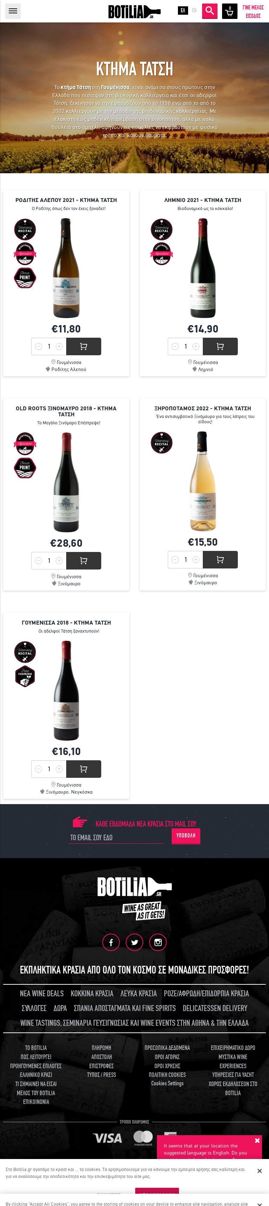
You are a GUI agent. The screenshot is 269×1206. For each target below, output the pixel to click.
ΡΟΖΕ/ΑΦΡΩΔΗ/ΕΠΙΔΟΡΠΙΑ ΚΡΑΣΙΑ (206, 993)
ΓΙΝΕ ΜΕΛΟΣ (253, 8)
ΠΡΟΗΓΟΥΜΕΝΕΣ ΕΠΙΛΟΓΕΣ (36, 1066)
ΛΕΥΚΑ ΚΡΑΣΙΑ (138, 993)
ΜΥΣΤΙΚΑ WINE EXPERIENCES (233, 1061)
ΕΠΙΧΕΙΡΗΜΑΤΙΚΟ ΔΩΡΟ (233, 1048)
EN (194, 10)
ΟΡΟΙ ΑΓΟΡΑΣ (167, 1057)
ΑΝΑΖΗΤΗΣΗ (210, 11)
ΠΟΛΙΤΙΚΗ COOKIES (167, 1075)
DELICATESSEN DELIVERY (215, 1008)
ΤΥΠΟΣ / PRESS (101, 1075)
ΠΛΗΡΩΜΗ (101, 1048)
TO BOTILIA (36, 1048)
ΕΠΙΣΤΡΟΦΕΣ (101, 1066)
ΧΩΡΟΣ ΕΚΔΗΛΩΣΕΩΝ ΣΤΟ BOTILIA (233, 1088)
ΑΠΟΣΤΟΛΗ (101, 1057)
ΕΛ (183, 10)
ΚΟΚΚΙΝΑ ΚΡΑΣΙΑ (92, 993)
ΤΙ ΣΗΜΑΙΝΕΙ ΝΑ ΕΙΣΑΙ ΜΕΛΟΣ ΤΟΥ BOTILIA (36, 1088)
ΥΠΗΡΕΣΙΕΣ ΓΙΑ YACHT (233, 1075)
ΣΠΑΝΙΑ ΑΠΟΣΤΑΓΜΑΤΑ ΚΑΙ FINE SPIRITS (125, 1008)
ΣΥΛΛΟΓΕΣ (34, 1008)
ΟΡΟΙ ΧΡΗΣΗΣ (167, 1066)
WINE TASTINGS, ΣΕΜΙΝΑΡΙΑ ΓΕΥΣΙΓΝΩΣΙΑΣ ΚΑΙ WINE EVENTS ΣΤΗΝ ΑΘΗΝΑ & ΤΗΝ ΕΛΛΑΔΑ (134, 1023)
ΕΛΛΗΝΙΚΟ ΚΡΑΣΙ (36, 1075)
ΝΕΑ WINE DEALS (42, 993)
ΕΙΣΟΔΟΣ (253, 16)
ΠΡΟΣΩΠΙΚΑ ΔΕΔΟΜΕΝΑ (167, 1048)
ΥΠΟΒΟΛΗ (186, 836)
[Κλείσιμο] (259, 1171)
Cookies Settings (167, 1083)
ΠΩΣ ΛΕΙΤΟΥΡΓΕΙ (36, 1057)
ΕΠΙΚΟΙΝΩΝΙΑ (36, 1102)
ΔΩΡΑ (60, 1008)
